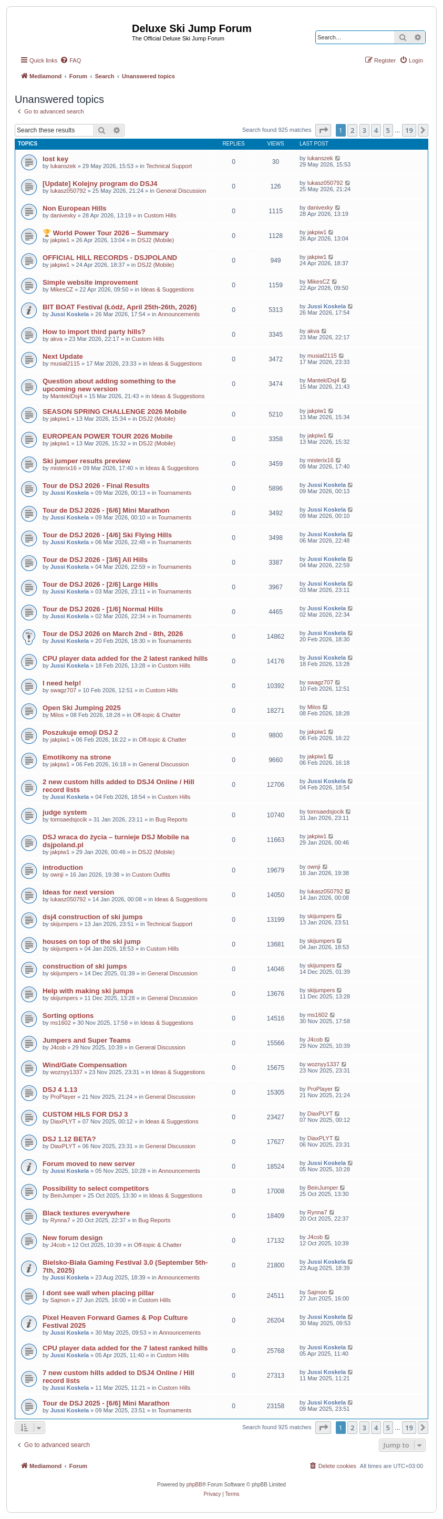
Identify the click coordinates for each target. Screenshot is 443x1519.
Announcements (179, 314)
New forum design (72, 1238)
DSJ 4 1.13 (60, 1090)
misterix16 (63, 468)
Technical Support (169, 166)
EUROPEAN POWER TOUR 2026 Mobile (107, 436)
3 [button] (364, 130)
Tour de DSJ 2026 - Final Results (96, 486)
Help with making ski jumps (88, 991)
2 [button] (352, 130)
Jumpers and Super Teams (87, 1040)
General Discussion (181, 191)
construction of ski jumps (85, 966)
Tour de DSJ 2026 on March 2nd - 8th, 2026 (113, 634)
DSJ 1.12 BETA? (69, 1139)
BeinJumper (65, 1195)
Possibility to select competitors (96, 1188)
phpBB (194, 1484)
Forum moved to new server (89, 1164)
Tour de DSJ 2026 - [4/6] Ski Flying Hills (107, 535)
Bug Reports (172, 819)
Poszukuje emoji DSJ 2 (80, 732)
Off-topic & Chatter (157, 715)
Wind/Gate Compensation (85, 1065)
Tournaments (175, 493)
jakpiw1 (60, 240)
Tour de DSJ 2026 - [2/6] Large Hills (100, 584)
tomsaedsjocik (68, 819)
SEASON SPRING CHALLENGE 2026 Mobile (115, 411)
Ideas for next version (78, 892)
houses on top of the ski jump (92, 941)
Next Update (63, 356)
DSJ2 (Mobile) (155, 240)
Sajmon (60, 1300)
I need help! (62, 683)
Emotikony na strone (77, 757)
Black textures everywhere (86, 1213)
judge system (65, 812)
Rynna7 (60, 1220)
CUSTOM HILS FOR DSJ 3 (85, 1114)
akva (56, 339)
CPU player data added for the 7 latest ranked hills (125, 1348)
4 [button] (376, 130)
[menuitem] (70, 60)
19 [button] (409, 130)
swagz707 (63, 690)
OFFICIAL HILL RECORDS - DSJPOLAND (110, 258)
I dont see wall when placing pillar (98, 1293)
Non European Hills (75, 208)
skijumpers (64, 924)
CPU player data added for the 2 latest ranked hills (125, 658)
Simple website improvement (90, 282)
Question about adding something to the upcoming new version (109, 385)
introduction (63, 867)
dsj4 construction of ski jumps (93, 917)
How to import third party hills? (94, 332)
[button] (323, 130)
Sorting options (68, 1015)
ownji (57, 874)
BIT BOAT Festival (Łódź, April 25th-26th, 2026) (120, 307)
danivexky (63, 215)
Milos (57, 715)
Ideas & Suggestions (167, 289)
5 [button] (388, 130)
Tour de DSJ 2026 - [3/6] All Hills (95, 560)
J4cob (58, 1047)
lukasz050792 (68, 191)
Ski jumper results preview (86, 461)
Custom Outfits (151, 874)
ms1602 (60, 1022)
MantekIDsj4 (66, 396)
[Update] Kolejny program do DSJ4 (100, 184)
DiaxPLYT (63, 1121)
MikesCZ (61, 289)
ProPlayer (63, 1097)
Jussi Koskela (69, 314)
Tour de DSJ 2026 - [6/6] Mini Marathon (106, 510)
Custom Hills (160, 215)
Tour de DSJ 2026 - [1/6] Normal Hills (103, 609)
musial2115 (65, 363)
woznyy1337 (66, 1072)
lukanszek (63, 166)
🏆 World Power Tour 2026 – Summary (106, 233)
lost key (55, 159)
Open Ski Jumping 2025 (82, 708)
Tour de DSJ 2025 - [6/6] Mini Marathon (106, 1403)
